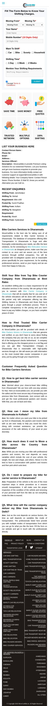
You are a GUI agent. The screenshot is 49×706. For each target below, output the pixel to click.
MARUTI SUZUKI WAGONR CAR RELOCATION (36, 616)
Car (10, 53)
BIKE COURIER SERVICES (13, 645)
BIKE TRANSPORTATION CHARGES (37, 621)
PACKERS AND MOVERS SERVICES (36, 645)
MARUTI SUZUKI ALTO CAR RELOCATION (35, 591)
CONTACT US (39, 540)
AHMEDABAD (41, 656)
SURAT (5, 686)
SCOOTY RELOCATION (11, 590)
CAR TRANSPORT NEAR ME (35, 634)
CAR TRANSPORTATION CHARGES (37, 626)
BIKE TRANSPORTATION (12, 559)
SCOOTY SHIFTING (10, 563)
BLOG (29, 540)
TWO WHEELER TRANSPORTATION (38, 577)
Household (39, 53)
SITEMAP (39, 548)
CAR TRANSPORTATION (37, 563)
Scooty (26, 53)
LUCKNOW (42, 681)
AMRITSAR (42, 684)
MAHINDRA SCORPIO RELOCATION (11, 620)
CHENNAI (6, 664)
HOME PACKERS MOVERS (36, 559)
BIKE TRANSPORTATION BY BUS (35, 567)
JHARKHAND (41, 691)
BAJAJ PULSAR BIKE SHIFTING (11, 625)
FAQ (6, 544)
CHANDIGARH (40, 660)
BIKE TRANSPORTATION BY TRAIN (35, 572)
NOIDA (5, 671)
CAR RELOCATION (10, 635)
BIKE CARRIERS (9, 577)
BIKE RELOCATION (10, 638)
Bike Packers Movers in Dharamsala (17, 332)
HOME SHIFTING (9, 566)
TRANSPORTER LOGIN (14, 548)
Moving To (30, 21)
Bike (17, 53)
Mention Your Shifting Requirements (24, 68)
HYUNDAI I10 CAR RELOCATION (39, 601)
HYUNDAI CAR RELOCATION (8, 607)
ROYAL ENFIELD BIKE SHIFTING (11, 581)
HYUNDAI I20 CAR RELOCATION (39, 606)
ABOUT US (19, 540)
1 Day (11, 63)
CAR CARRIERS (9, 573)
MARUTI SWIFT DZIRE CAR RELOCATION (36, 586)
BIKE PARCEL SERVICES (36, 641)
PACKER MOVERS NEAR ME (35, 638)
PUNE (5, 682)
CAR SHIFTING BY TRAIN (12, 570)
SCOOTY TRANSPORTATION (10, 586)
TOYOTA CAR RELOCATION (35, 581)
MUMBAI (6, 675)
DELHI (5, 668)
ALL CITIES (42, 695)
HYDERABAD (41, 670)
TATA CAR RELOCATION (12, 611)
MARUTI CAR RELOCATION (13, 603)
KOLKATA (6, 679)
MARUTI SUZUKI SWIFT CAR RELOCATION (35, 596)
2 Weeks (32, 63)
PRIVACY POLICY (17, 544)
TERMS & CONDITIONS (35, 544)
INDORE (43, 674)
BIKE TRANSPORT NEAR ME (35, 631)
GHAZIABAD (41, 667)
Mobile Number (22, 37)
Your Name (12, 29)
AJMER (6, 696)
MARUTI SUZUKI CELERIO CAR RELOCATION (36, 611)
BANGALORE (8, 661)
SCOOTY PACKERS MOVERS (10, 598)
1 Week (21, 63)
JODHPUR (7, 693)
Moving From (13, 21)
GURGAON (7, 657)
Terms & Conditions (13, 84)
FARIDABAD (41, 663)
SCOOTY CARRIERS (10, 594)
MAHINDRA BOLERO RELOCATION (11, 615)
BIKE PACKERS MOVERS (12, 642)
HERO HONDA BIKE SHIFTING (10, 630)
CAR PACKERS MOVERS (36, 556)
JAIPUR (43, 677)
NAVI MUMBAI (8, 689)
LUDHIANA (42, 688)
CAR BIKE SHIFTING (10, 556)
